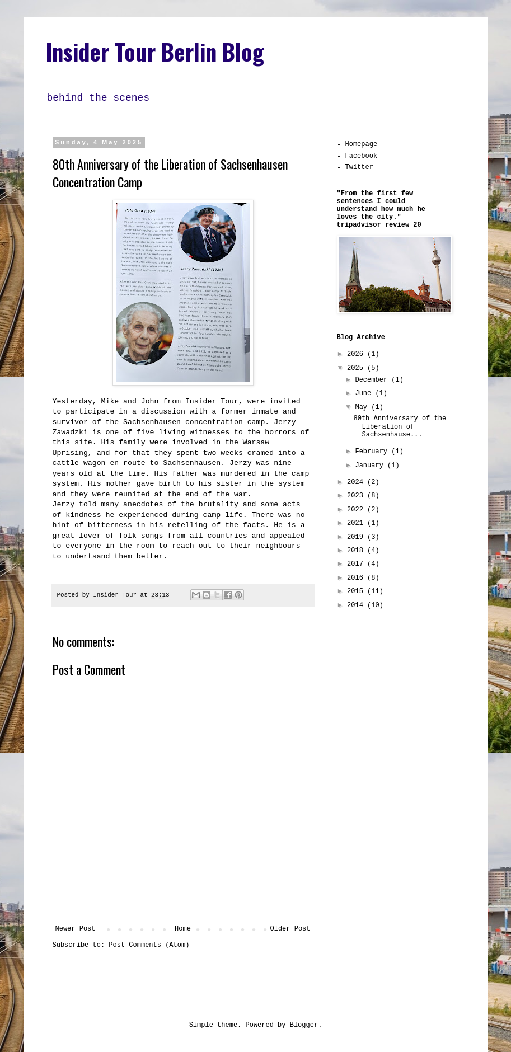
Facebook (361, 156)
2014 (357, 605)
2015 (357, 591)
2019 (357, 537)
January (371, 465)
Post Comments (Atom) (149, 945)
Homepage (361, 144)
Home (183, 929)
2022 (357, 510)
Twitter (359, 167)
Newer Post (75, 929)
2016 (357, 578)
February (373, 451)
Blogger (304, 1025)
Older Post (290, 929)
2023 (357, 496)
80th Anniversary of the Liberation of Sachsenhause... (399, 427)
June (365, 393)
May (363, 407)
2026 (357, 354)
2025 (357, 368)
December (373, 380)
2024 (357, 482)
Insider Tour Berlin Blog (155, 51)
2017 (357, 564)
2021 (357, 523)
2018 (357, 551)
